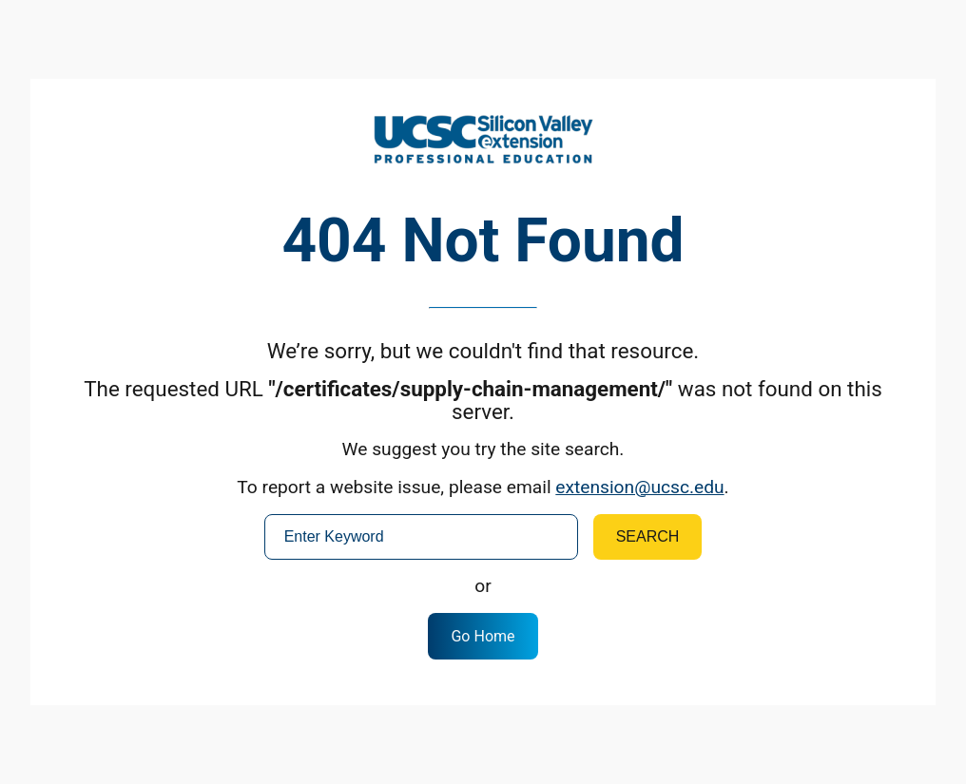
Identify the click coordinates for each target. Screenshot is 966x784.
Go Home (482, 636)
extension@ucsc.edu (639, 487)
